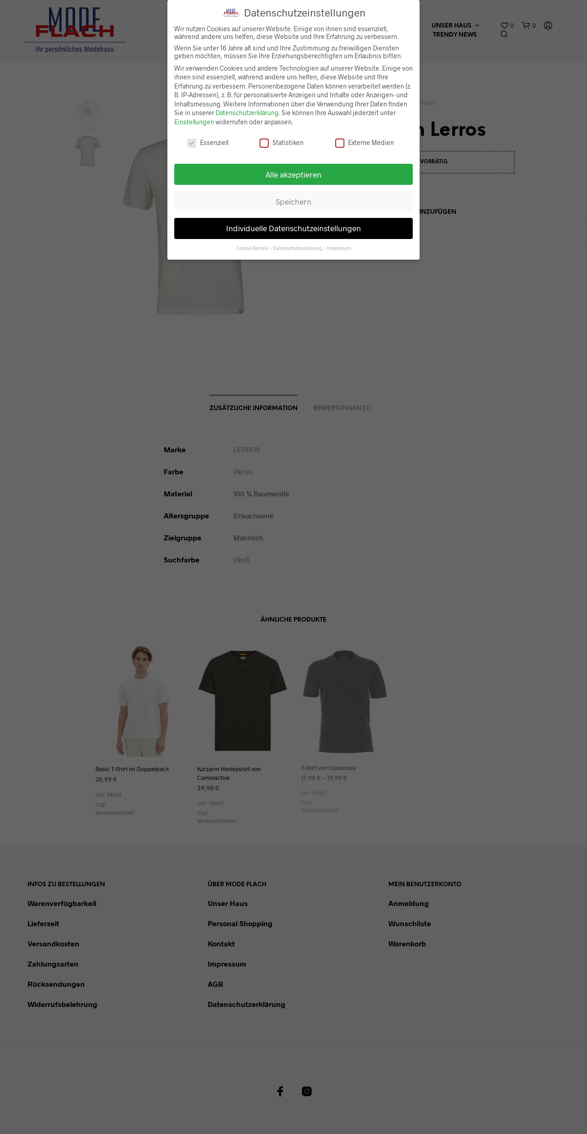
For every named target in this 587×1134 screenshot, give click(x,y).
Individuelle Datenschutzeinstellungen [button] (293, 228)
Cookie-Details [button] (252, 248)
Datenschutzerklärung (247, 113)
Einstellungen (194, 121)
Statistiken (282, 142)
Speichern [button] (293, 201)
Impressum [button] (339, 248)
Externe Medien (364, 142)
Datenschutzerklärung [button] (298, 248)
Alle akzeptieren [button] (293, 174)
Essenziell (207, 142)
